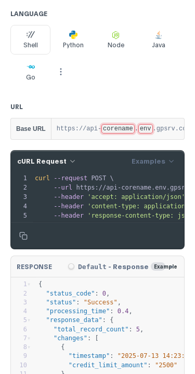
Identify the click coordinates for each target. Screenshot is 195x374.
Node (116, 40)
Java (158, 40)
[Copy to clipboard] (23, 236)
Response (34, 267)
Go (30, 72)
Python (73, 40)
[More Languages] (61, 71)
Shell (30, 40)
